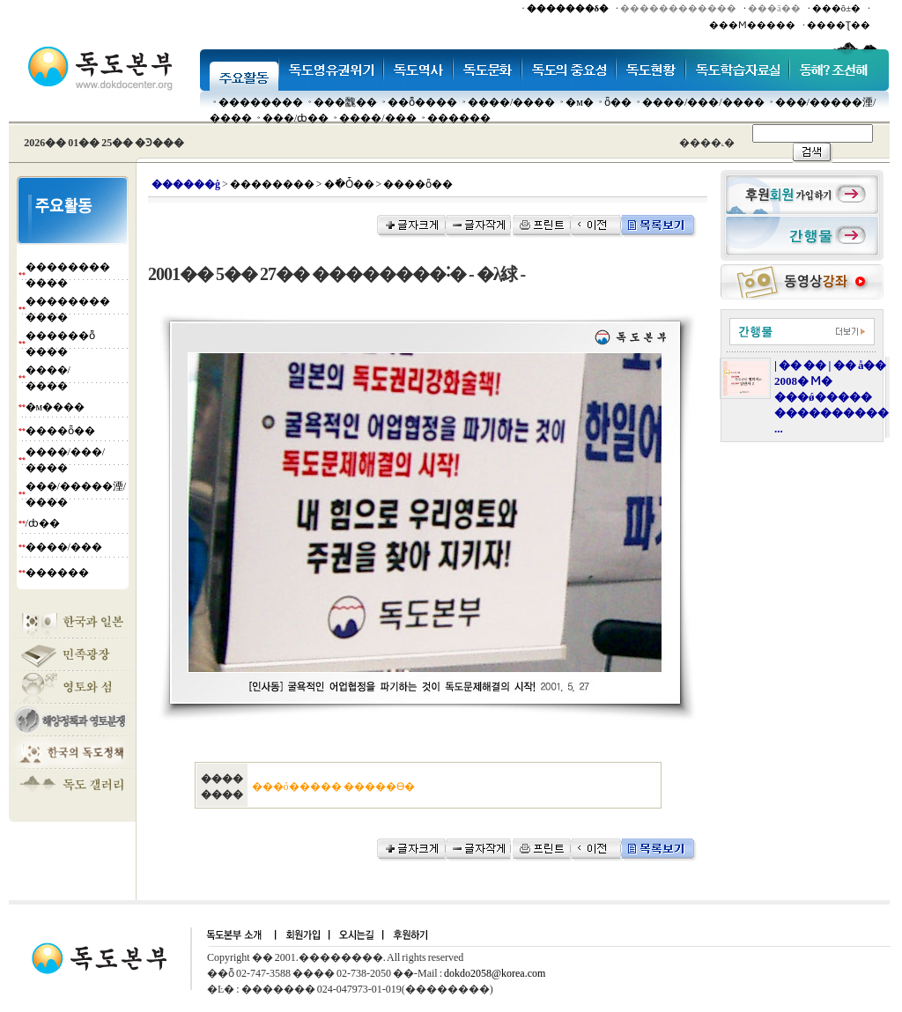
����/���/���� (703, 102)
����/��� (377, 118)
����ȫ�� (60, 431)
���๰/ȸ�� (295, 118)
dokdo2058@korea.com (494, 973)
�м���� (55, 407)
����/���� (511, 102)
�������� (260, 102)
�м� (580, 102)
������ (459, 118)
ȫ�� (618, 102)
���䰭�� (345, 102)
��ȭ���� (422, 102)
